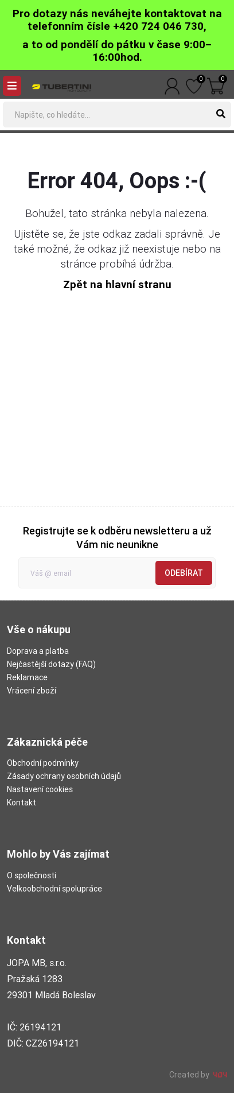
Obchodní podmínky (43, 763)
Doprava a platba (38, 651)
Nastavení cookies (40, 789)
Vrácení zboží (31, 690)
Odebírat (184, 573)
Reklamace (27, 677)
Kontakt (21, 802)
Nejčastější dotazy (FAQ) (51, 664)
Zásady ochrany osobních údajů (64, 776)
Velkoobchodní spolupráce (54, 888)
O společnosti (31, 875)
